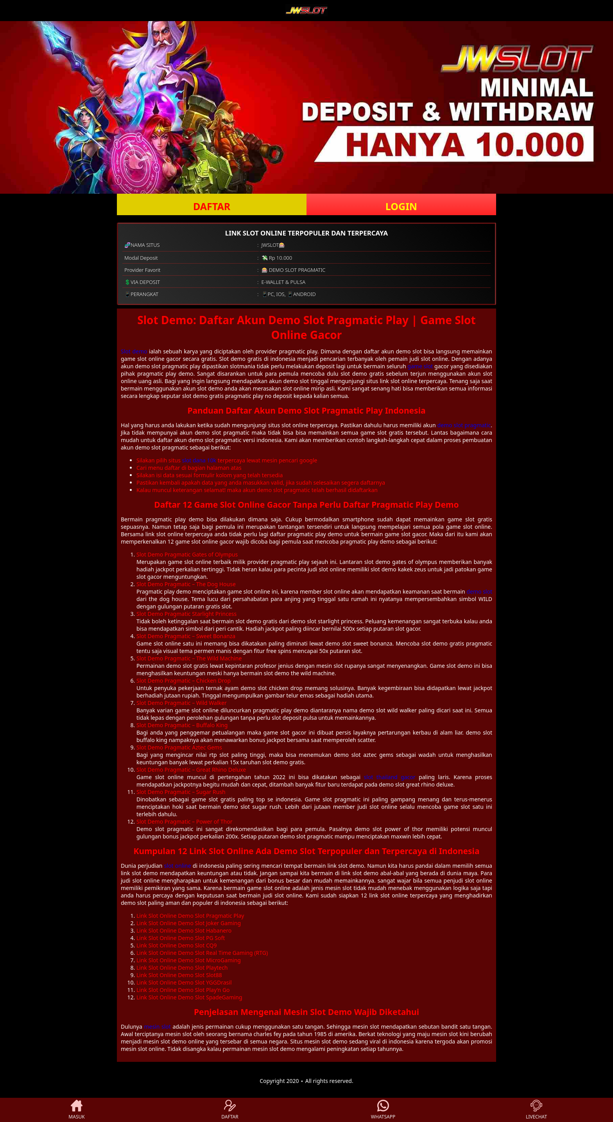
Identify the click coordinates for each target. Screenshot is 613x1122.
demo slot (479, 591)
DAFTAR (211, 206)
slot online (177, 865)
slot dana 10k (199, 460)
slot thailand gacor (389, 777)
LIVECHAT (536, 1110)
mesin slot (157, 1026)
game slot (420, 366)
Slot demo (134, 351)
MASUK (76, 1110)
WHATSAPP (383, 1110)
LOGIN (401, 206)
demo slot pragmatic (464, 425)
